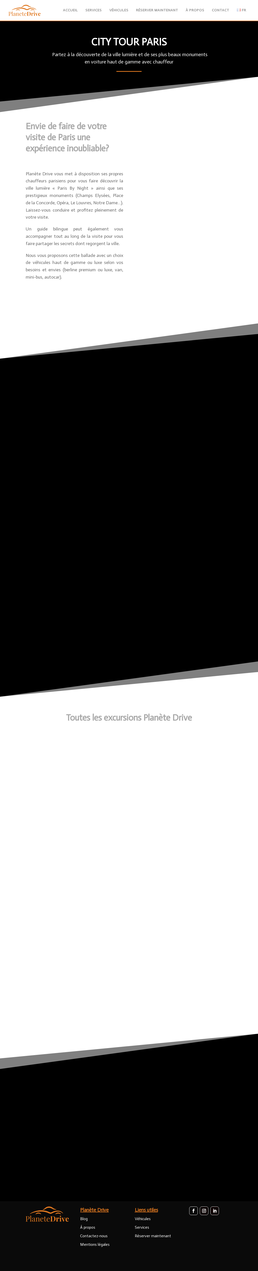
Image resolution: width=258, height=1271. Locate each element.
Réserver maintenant (153, 1235)
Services (142, 1227)
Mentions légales (95, 1244)
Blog (84, 1218)
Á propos (87, 1227)
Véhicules (143, 1218)
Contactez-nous (94, 1235)
